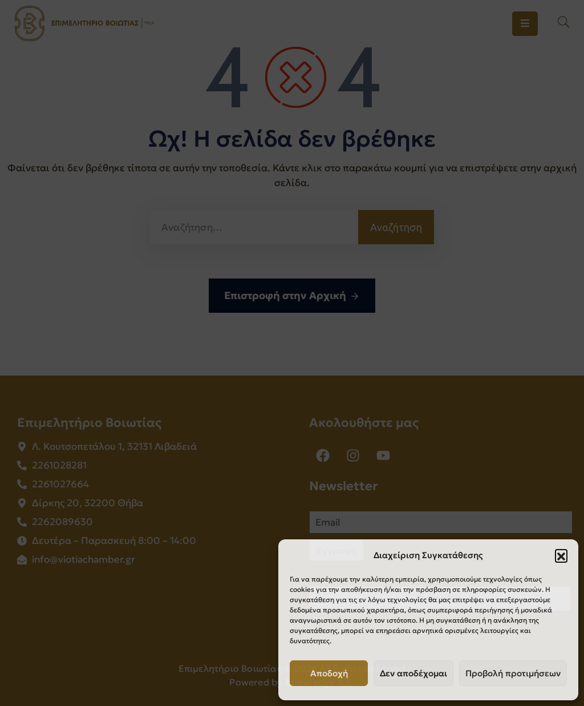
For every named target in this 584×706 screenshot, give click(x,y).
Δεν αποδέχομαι (413, 673)
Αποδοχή (329, 673)
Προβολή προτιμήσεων (513, 673)
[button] (561, 555)
